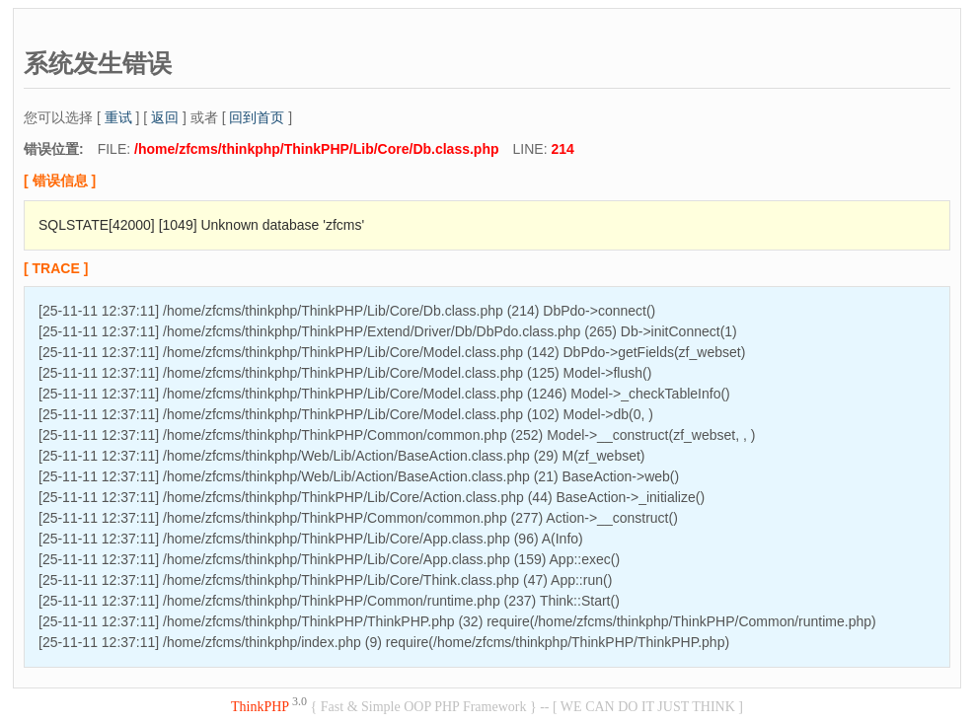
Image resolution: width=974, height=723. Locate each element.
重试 (118, 117)
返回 (165, 117)
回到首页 (256, 117)
